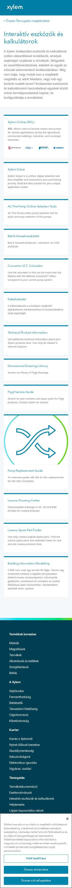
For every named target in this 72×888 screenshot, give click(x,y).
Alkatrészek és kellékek (24, 661)
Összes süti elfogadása (36, 881)
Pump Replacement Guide (25, 470)
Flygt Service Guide (21, 392)
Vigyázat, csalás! (20, 769)
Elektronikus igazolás (23, 763)
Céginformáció (18, 715)
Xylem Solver (16, 169)
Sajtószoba (16, 691)
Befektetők (16, 703)
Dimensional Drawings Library (28, 366)
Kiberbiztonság (19, 721)
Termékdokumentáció (23, 786)
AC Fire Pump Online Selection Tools (32, 206)
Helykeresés (16, 804)
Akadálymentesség (21, 751)
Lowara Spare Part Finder (24, 530)
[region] (36, 850)
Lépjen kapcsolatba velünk (26, 810)
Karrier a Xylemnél (20, 739)
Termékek (15, 655)
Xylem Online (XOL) (21, 122)
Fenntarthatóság (20, 697)
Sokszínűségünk (20, 757)
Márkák (14, 643)
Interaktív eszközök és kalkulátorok (31, 798)
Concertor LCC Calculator (25, 266)
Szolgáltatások (19, 667)
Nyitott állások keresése (24, 745)
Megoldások (17, 649)
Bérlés (13, 673)
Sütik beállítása (36, 858)
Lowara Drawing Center (24, 500)
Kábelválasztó (17, 299)
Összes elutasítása (36, 870)
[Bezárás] (67, 818)
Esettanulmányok (20, 792)
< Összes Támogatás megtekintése (26, 21)
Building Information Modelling (28, 563)
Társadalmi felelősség (23, 709)
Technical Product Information (27, 332)
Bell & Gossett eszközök (23, 236)
